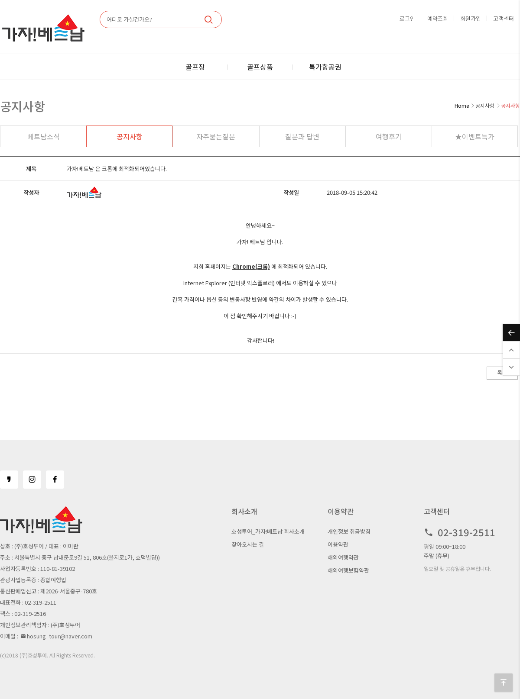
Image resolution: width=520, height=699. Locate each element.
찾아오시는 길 (247, 544)
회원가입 (470, 18)
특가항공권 (325, 66)
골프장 (195, 66)
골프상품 (260, 66)
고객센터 (503, 18)
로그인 (407, 18)
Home (462, 105)
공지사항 (130, 136)
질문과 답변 (302, 136)
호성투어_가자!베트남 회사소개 (268, 531)
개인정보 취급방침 (349, 531)
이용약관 (338, 544)
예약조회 (437, 18)
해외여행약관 (343, 557)
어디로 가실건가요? (129, 19)
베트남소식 (43, 136)
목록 (502, 372)
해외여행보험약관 (348, 570)
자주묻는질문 (215, 136)
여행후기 (389, 136)
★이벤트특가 (474, 136)
